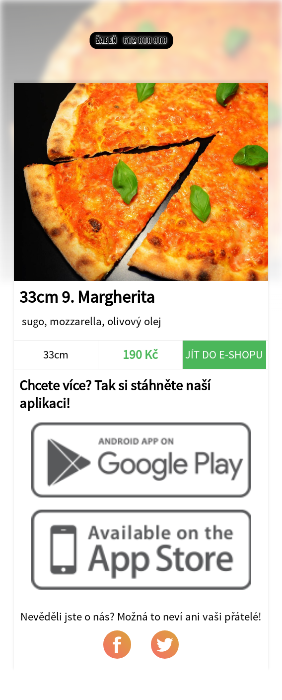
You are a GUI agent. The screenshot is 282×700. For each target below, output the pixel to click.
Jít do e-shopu (224, 354)
